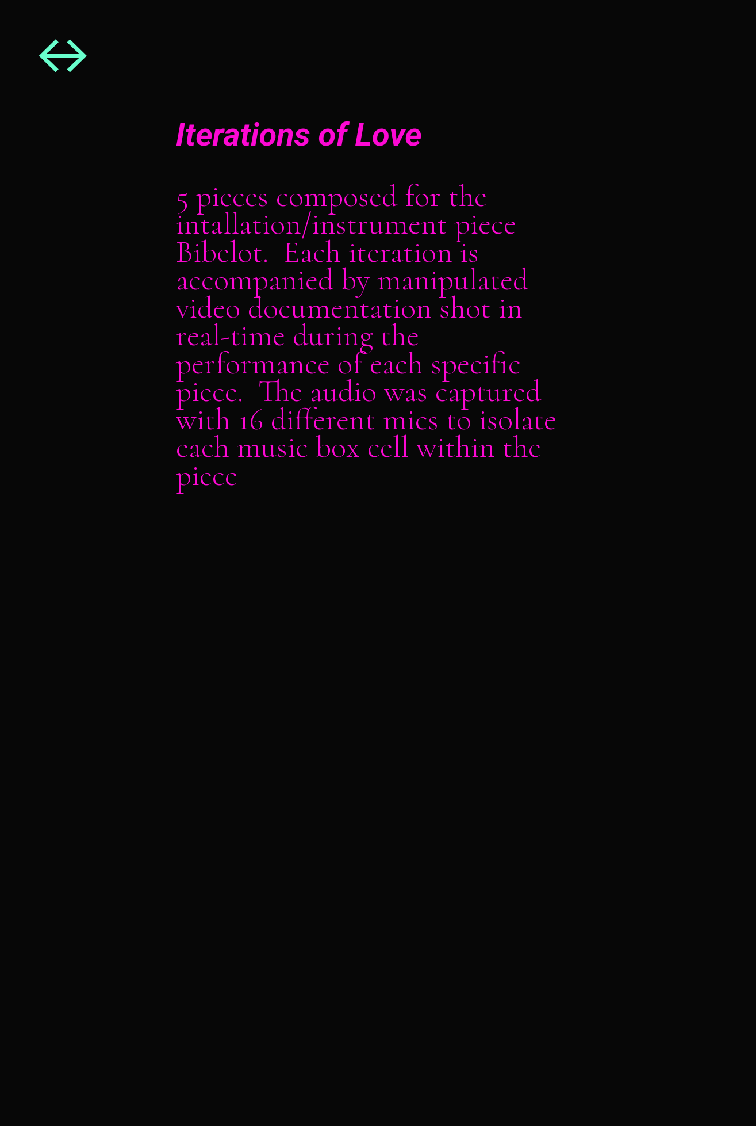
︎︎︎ (62, 57)
